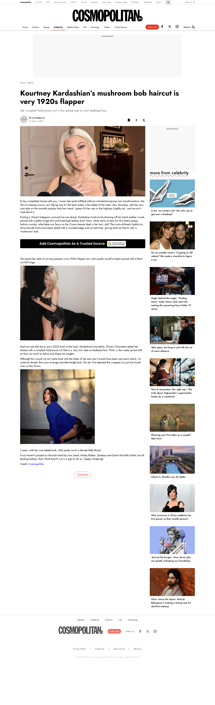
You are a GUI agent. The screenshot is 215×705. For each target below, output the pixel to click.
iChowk (83, 2)
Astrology (95, 27)
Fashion (35, 27)
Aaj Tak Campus (60, 2)
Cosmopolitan (25, 2)
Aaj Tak (38, 2)
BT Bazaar (135, 2)
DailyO (158, 2)
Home (25, 27)
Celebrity (58, 27)
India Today (106, 2)
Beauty (46, 27)
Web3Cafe (148, 2)
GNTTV (73, 2)
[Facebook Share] (136, 121)
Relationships (73, 27)
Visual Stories (121, 27)
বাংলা (48, 2)
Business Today (121, 2)
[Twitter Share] (143, 121)
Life (84, 27)
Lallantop (94, 2)
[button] (128, 121)
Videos (107, 27)
